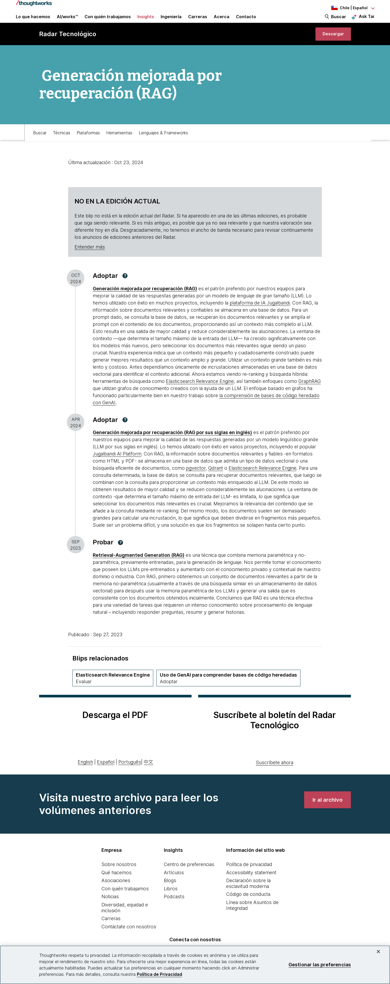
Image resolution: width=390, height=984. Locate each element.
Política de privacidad (249, 874)
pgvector (196, 481)
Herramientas (119, 144)
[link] (330, 44)
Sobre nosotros (118, 874)
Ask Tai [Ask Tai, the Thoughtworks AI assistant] (366, 21)
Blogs (170, 890)
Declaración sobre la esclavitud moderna (248, 893)
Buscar (338, 21)
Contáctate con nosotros (128, 937)
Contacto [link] (246, 21)
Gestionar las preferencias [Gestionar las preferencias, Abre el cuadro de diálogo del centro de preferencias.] (320, 964)
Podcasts (174, 907)
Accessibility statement (251, 883)
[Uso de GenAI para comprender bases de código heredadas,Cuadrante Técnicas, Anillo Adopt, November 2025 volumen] (228, 691)
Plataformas (88, 144)
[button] (125, 288)
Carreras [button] (197, 21)
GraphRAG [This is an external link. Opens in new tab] (309, 394)
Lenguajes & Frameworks (163, 144)
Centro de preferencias (189, 874)
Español (105, 772)
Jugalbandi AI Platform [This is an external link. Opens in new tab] (117, 466)
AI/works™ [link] (67, 21)
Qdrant (215, 481)
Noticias (110, 907)
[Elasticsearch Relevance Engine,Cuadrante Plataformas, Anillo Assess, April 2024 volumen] (113, 691)
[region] (195, 964)
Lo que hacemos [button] (33, 21)
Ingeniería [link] (171, 21)
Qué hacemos (116, 883)
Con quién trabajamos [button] (108, 21)
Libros (171, 899)
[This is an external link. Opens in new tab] (145, 301)
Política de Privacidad (159, 974)
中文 (148, 772)
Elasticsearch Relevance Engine (200, 394)
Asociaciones (115, 890)
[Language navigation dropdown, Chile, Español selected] (345, 8)
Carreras (110, 928)
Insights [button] (145, 21)
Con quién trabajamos (125, 899)
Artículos (174, 883)
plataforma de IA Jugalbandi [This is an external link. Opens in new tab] (260, 316)
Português (129, 772)
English (85, 772)
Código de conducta (248, 904)
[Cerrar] (378, 951)
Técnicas (61, 144)
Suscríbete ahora (274, 773)
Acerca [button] (221, 21)
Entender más (90, 260)
